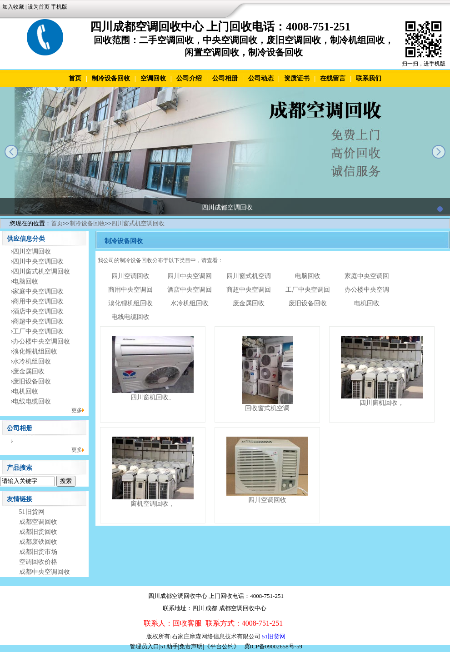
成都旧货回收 (38, 531)
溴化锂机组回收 (35, 351)
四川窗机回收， (382, 402)
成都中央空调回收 (44, 571)
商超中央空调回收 (38, 321)
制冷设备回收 (111, 78)
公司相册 (225, 78)
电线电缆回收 (32, 401)
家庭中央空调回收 (38, 291)
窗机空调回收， (152, 503)
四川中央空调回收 (38, 261)
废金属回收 (29, 371)
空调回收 (153, 78)
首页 (75, 78)
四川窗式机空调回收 (138, 223)
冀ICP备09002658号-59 (273, 646)
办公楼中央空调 (367, 289)
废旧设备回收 (32, 381)
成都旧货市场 (38, 551)
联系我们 (368, 78)
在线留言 (332, 78)
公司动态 (261, 78)
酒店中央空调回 (189, 289)
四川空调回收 (32, 251)
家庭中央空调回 (367, 276)
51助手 (169, 646)
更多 (76, 410)
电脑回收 (25, 281)
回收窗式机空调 (267, 408)
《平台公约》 (222, 646)
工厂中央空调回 (307, 289)
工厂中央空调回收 (38, 331)
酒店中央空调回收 (38, 311)
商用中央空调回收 (38, 301)
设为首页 (39, 7)
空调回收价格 (38, 561)
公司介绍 (189, 78)
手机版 (59, 7)
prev (11, 152)
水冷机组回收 (32, 361)
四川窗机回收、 (152, 397)
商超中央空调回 (248, 289)
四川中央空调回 (189, 276)
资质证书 (297, 78)
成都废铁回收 (38, 541)
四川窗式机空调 (248, 276)
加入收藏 (13, 7)
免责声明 (191, 646)
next (438, 152)
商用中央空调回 (130, 289)
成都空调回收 (38, 521)
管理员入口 (144, 646)
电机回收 (25, 391)
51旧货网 (32, 511)
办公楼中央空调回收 (41, 341)
